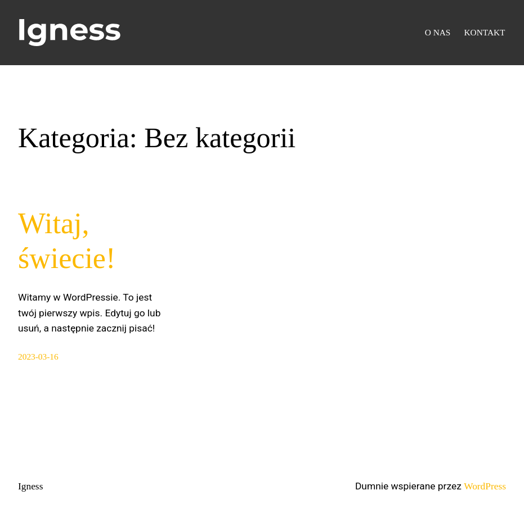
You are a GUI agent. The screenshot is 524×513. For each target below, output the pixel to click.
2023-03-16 (38, 356)
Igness (30, 486)
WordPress (485, 486)
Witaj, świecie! (66, 240)
